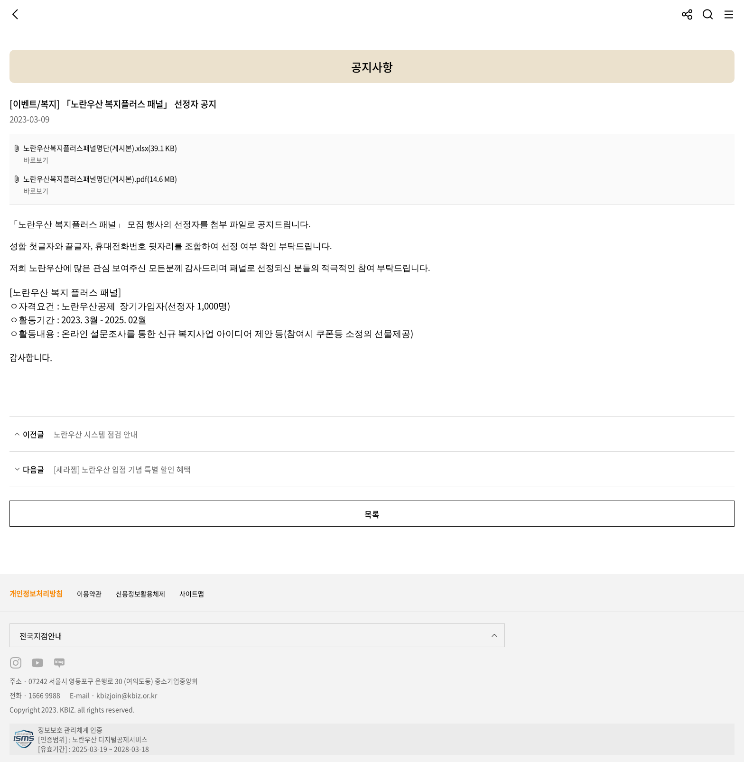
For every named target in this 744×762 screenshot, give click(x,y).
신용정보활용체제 (140, 593)
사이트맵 (191, 593)
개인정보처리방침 (36, 593)
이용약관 (89, 593)
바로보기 (36, 160)
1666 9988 (44, 695)
